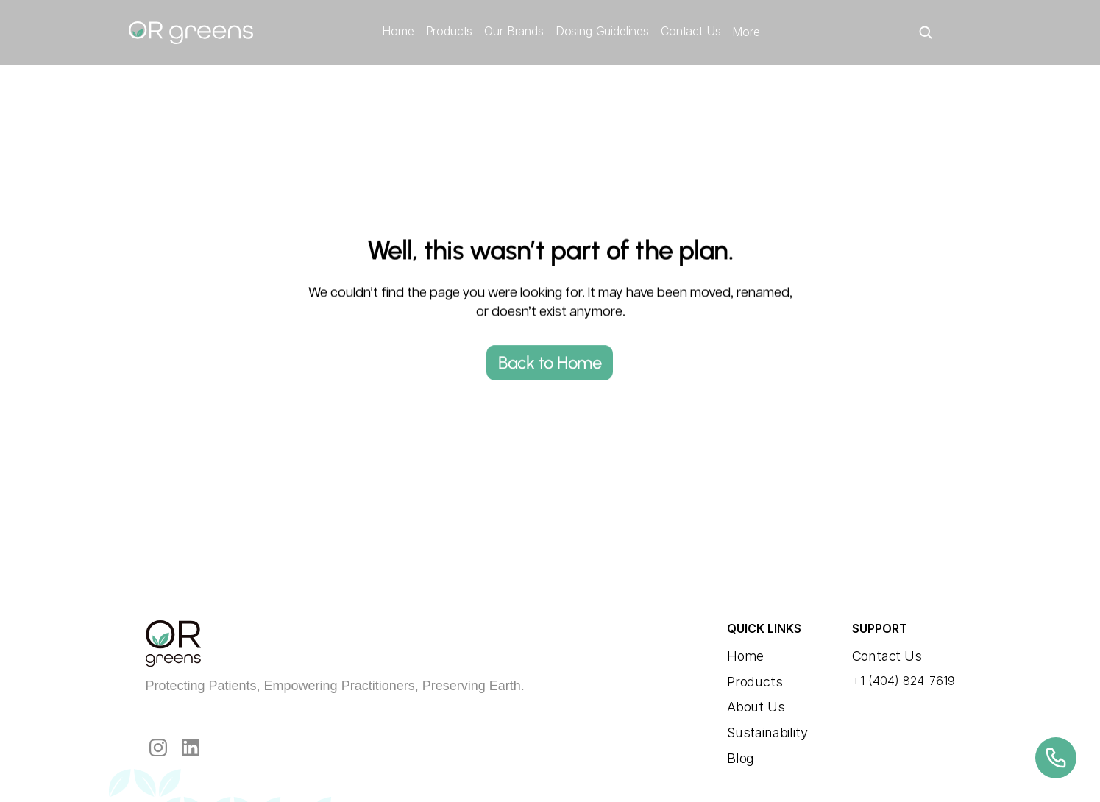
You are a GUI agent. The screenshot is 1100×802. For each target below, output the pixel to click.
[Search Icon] (925, 32)
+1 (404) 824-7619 (903, 680)
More (745, 31)
